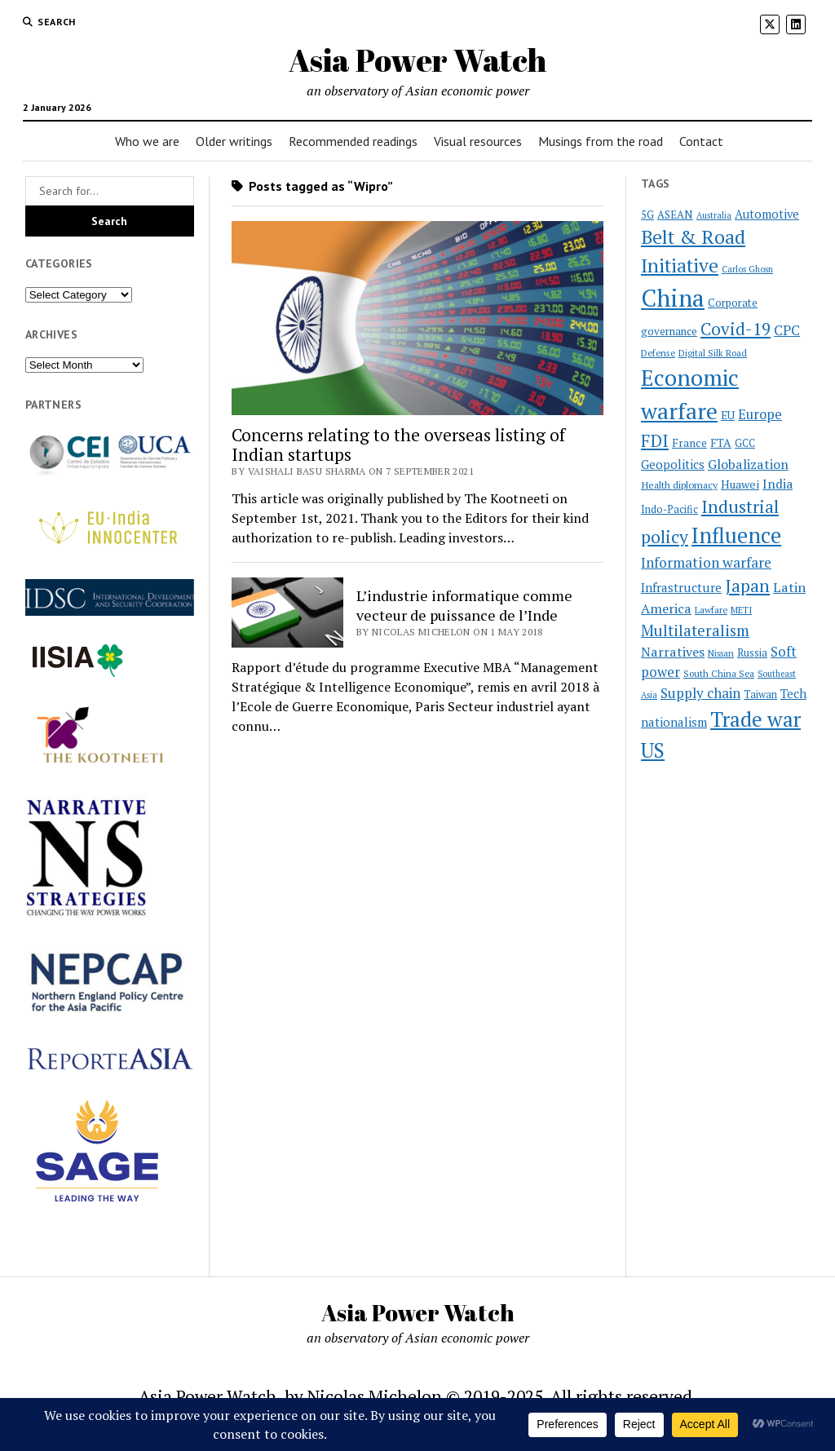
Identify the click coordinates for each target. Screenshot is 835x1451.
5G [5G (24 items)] (647, 214)
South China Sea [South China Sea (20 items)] (718, 673)
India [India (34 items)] (777, 484)
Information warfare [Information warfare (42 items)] (706, 562)
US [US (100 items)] (653, 750)
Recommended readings (353, 141)
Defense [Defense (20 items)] (658, 353)
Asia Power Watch (417, 60)
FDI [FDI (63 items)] (655, 440)
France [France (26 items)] (689, 443)
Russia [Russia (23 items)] (752, 653)
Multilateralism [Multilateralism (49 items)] (695, 630)
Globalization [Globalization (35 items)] (748, 464)
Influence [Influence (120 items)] (736, 535)
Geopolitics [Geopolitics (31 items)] (673, 464)
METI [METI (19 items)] (741, 610)
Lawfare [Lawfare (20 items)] (711, 610)
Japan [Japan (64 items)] (747, 585)
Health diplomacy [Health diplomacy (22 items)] (679, 484)
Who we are (147, 141)
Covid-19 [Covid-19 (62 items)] (735, 328)
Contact (701, 141)
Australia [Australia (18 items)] (713, 215)
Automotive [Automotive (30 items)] (767, 214)
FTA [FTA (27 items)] (720, 442)
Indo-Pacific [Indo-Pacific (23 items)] (669, 509)
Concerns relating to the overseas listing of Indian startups (398, 444)
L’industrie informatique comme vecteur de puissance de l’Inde (464, 605)
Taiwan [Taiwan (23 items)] (760, 694)
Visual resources (478, 141)
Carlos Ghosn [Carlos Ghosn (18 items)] (747, 269)
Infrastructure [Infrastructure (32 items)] (681, 587)
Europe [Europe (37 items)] (760, 414)
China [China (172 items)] (673, 297)
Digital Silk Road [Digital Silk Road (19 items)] (712, 353)
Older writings (234, 141)
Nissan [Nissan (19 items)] (721, 653)
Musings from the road (600, 141)
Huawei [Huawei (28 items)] (740, 484)
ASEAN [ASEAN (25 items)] (675, 214)
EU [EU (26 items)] (728, 415)
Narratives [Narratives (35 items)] (673, 652)
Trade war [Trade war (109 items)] (755, 719)
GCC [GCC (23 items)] (745, 443)
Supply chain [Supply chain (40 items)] (700, 692)
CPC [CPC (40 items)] (787, 330)
